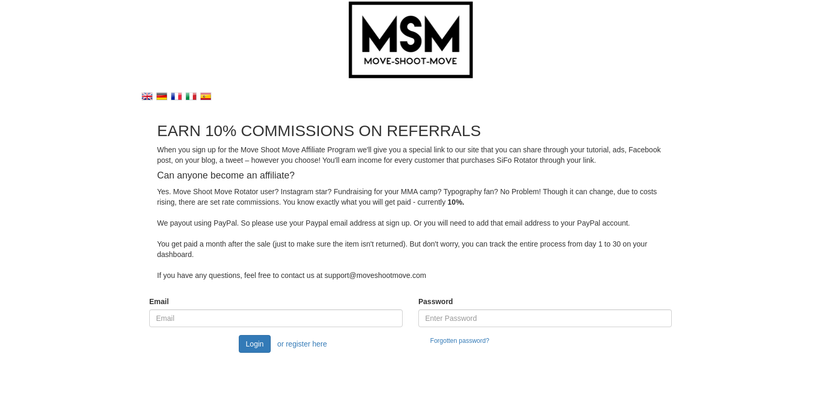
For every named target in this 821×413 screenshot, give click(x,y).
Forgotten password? (460, 340)
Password (435, 301)
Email (159, 301)
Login (254, 344)
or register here (302, 344)
